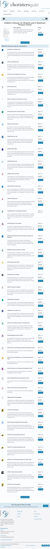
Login (43, 8)
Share (7, 40)
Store (35, 511)
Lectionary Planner (38, 519)
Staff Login (2, 547)
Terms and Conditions (30, 545)
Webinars (36, 516)
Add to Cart (40, 35)
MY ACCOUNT (6, 14)
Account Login (37, 514)
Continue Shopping (25, 43)
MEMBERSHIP (28, 11)
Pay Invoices (47, 8)
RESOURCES (13, 11)
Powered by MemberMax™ (5, 545)
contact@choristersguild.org (6, 540)
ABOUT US (5, 11)
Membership (20, 511)
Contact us (45, 506)
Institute (19, 514)
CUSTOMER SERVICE (16, 14)
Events (18, 516)
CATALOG (20, 11)
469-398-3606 (3, 536)
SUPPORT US (36, 11)
